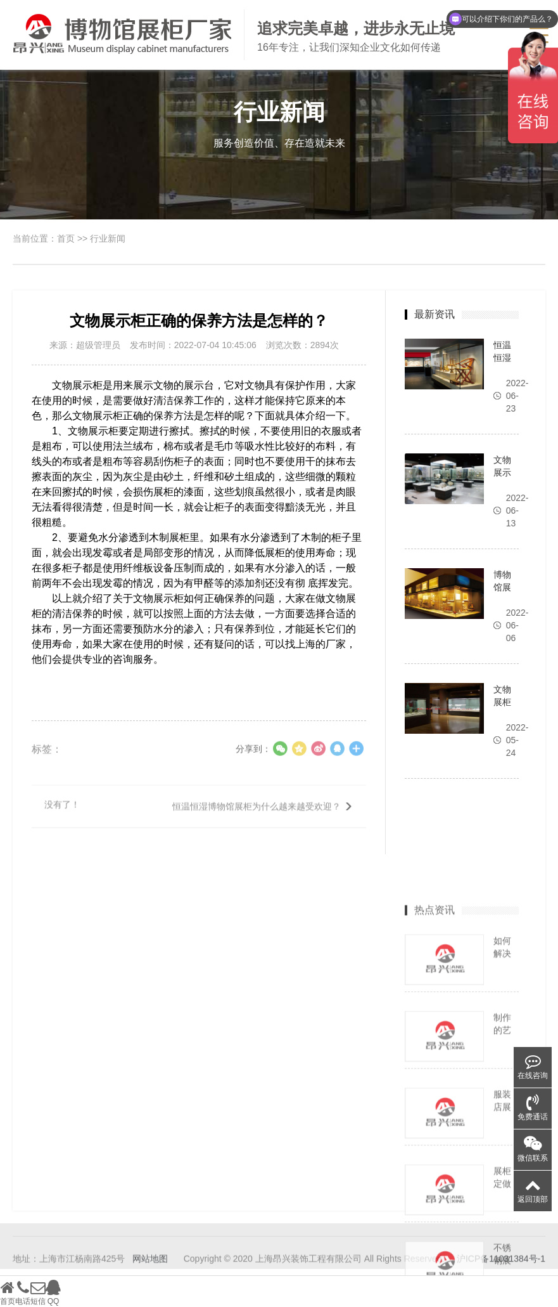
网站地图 (150, 1268)
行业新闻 (107, 238)
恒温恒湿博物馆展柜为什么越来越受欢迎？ (256, 815)
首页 (66, 238)
